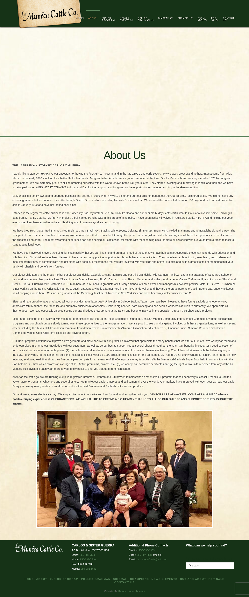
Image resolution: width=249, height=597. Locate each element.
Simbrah (120, 579)
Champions (139, 579)
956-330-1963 (147, 550)
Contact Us (124, 582)
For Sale (216, 579)
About (41, 579)
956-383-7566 (88, 554)
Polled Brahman (96, 579)
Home (29, 579)
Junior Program (64, 579)
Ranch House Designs (131, 591)
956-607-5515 (145, 554)
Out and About (193, 579)
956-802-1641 (88, 568)
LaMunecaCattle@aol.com (151, 559)
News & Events (165, 579)
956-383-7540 (88, 559)
